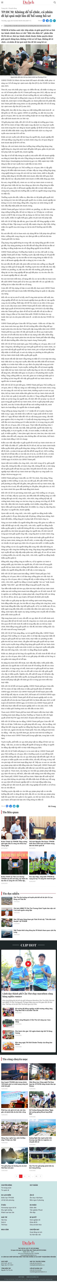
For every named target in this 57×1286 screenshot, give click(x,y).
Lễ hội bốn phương (8, 1203)
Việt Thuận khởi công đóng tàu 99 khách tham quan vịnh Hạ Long (34, 932)
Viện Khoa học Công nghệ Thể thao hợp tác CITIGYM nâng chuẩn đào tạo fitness (42, 1085)
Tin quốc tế (5, 1193)
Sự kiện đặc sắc (35, 1240)
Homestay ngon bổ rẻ (9, 1211)
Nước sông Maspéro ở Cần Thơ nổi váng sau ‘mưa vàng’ (33, 1022)
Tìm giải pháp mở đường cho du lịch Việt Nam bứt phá (14, 1169)
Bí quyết (33, 1221)
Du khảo (33, 1208)
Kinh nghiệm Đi (35, 1224)
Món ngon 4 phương (37, 1203)
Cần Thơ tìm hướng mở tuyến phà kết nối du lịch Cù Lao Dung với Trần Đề (34, 899)
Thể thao (4, 1229)
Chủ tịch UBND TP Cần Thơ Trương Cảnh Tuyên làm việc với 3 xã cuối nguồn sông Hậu (34, 910)
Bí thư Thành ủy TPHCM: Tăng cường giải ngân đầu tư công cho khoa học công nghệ (13, 844)
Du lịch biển (6, 1198)
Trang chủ (4, 8)
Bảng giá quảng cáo (33, 1282)
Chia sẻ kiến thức (36, 1229)
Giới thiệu (21, 1282)
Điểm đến (33, 1211)
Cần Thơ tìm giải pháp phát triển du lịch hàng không (42, 1169)
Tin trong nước (6, 1190)
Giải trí (4, 1221)
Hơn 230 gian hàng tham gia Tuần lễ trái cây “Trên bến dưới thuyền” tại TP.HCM (33, 921)
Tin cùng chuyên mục (15, 1060)
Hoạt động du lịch (36, 1237)
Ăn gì (32, 1198)
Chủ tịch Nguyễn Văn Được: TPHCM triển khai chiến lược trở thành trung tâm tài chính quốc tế (42, 844)
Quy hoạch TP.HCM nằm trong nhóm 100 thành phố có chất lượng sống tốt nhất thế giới (14, 1085)
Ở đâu (3, 1208)
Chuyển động (13, 8)
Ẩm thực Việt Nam (36, 1201)
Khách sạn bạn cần (8, 1216)
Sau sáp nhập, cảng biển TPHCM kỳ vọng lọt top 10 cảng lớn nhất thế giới (42, 879)
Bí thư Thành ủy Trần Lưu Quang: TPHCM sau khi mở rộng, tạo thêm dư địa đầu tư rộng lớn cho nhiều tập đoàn (14, 879)
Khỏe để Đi (34, 1227)
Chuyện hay (35, 1234)
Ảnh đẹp (33, 1216)
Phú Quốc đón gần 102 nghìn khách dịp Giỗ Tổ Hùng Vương (34, 1033)
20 (36, 1178)
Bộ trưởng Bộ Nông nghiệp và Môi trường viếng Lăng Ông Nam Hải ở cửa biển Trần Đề (34, 1011)
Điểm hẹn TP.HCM (7, 1201)
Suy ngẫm (34, 1187)
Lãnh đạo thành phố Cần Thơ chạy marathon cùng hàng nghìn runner (26, 996)
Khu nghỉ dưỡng (7, 1214)
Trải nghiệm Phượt (36, 1214)
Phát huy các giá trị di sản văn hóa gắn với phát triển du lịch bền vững (13, 1113)
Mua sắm (5, 1234)
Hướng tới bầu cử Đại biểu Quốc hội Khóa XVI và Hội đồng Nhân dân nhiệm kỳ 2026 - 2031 (27, 25)
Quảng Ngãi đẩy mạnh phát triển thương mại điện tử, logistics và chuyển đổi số (41, 1142)
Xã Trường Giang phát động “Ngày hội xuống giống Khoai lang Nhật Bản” (41, 1114)
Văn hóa (4, 1224)
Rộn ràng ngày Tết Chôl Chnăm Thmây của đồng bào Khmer (34, 1045)
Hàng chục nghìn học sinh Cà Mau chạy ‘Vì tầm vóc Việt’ (13, 1141)
